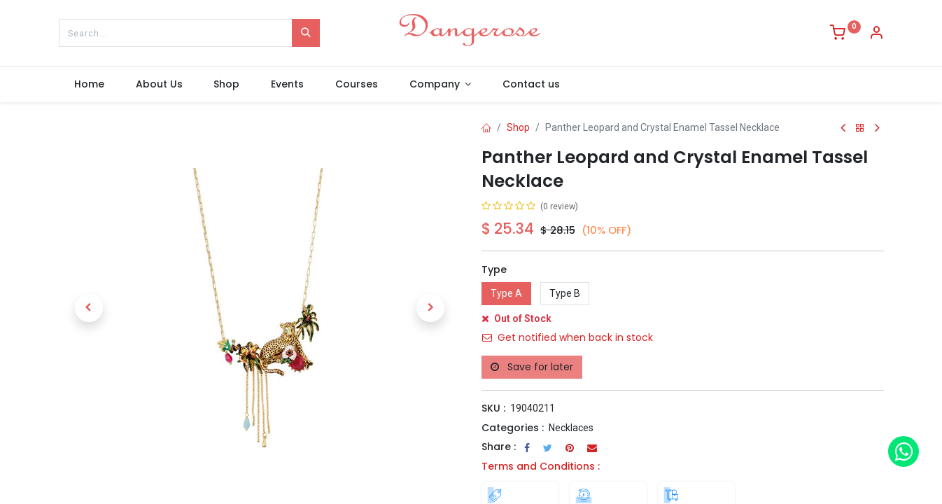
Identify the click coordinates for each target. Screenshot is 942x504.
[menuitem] (89, 84)
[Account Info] (876, 34)
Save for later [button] (532, 367)
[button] (89, 308)
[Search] (306, 33)
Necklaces (571, 427)
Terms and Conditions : (540, 466)
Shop (518, 127)
